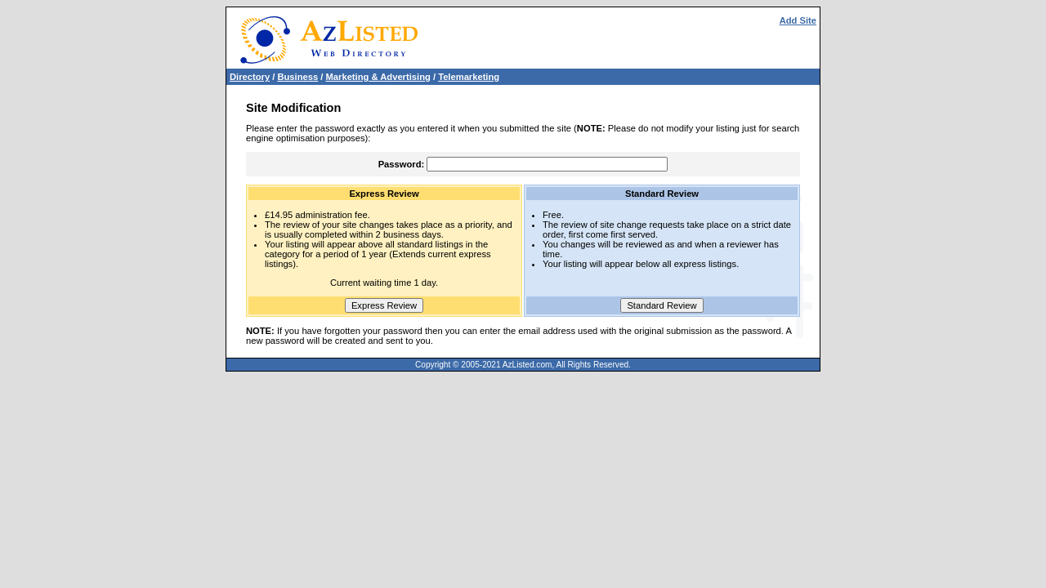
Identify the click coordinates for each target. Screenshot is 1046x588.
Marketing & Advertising (378, 77)
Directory (250, 77)
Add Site (798, 20)
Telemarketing (468, 77)
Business (297, 77)
